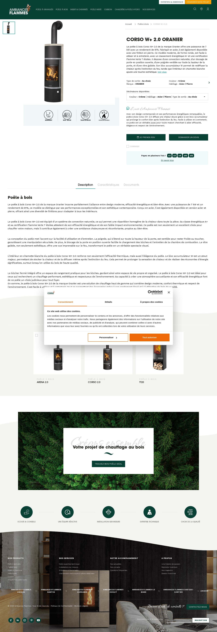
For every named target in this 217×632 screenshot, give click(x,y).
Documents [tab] (131, 185)
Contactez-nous (198, 607)
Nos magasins (167, 570)
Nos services (149, 10)
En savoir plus (167, 160)
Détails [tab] (108, 302)
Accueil (128, 24)
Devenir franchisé (169, 573)
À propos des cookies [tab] (151, 302)
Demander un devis (188, 137)
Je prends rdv (146, 137)
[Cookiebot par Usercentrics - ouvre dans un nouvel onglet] (150, 292)
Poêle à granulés (44, 10)
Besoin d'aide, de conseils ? (166, 606)
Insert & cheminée (79, 10)
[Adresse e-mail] (179, 620)
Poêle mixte (95, 10)
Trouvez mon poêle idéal (108, 464)
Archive (204, 591)
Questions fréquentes (118, 570)
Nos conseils (115, 567)
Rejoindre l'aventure (169, 567)
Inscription (201, 620)
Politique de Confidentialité (61, 606)
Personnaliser (108, 337)
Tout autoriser (149, 337)
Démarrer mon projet (198, 2)
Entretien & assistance (172, 2)
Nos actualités (115, 564)
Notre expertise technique (69, 564)
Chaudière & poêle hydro (127, 10)
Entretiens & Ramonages (68, 570)
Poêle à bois (62, 10)
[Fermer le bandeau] (169, 292)
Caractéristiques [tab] (108, 185)
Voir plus (162, 72)
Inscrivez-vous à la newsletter (150, 619)
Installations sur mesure (68, 567)
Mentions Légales (81, 606)
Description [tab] (85, 185)
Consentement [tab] (65, 302)
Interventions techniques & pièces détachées (76, 573)
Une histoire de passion (171, 564)
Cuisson (108, 10)
